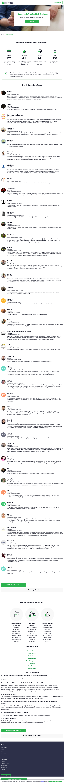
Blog (2, 751)
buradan (42, 781)
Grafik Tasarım (32, 653)
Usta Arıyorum (4, 767)
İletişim (2, 749)
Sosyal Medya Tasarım (32, 661)
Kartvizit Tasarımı (32, 651)
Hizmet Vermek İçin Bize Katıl (32, 590)
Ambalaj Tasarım (32, 658)
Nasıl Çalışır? (4, 747)
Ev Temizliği (3, 761)
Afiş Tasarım (32, 663)
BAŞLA (32, 21)
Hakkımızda (3, 753)
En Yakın (3, 769)
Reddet (52, 781)
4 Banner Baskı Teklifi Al (13, 585)
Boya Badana (4, 765)
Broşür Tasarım (32, 656)
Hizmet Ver (57, 2)
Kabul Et (58, 781)
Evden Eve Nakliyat (5, 763)
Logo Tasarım (32, 666)
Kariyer (2, 755)
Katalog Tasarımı (32, 668)
